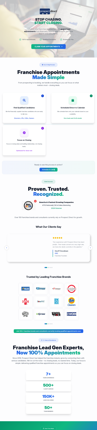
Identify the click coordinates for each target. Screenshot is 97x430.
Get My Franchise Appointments (47, 387)
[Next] (89, 218)
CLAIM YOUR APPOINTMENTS (47, 47)
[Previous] (7, 218)
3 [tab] (50, 237)
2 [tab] (48, 237)
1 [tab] (46, 237)
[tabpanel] (48, 218)
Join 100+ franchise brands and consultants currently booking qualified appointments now (48, 301)
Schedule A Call (48, 140)
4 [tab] (51, 237)
